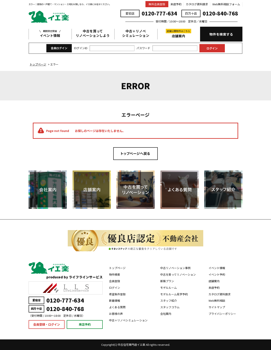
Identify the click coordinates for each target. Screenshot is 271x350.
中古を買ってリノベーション (178, 274)
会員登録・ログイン (46, 324)
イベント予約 (217, 274)
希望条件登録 (117, 294)
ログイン (114, 288)
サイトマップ (217, 307)
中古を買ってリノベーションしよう (93, 33)
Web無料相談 (217, 301)
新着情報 (114, 301)
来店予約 (175, 4)
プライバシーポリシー (222, 314)
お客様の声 (116, 314)
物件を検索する (221, 34)
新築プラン (167, 281)
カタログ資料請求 (197, 4)
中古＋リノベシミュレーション (135, 33)
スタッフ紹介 (168, 301)
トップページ (117, 268)
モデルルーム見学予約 (174, 294)
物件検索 (114, 274)
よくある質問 (117, 307)
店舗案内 (178, 33)
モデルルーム (168, 288)
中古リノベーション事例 (175, 268)
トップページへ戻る (135, 153)
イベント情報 (50, 33)
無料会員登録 (157, 4)
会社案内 (165, 314)
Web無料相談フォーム (226, 4)
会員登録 (114, 281)
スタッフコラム (170, 307)
